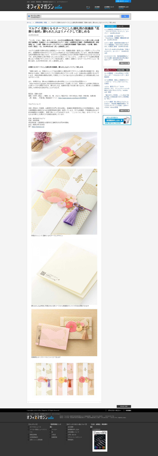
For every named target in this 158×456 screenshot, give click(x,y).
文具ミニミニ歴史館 (36, 440)
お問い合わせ (72, 434)
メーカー (54, 429)
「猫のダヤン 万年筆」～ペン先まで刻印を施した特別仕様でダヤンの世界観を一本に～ (116, 97)
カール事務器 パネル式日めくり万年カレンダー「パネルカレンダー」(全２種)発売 (116, 75)
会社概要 (97, 7)
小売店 (53, 434)
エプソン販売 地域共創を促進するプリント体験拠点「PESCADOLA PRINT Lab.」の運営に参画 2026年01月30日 (116, 44)
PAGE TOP (123, 406)
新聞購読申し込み (123, 7)
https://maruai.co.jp (38, 127)
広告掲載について (109, 7)
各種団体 (54, 437)
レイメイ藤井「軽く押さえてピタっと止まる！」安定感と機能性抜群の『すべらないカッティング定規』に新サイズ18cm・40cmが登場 (116, 104)
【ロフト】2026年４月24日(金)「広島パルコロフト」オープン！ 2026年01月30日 (117, 51)
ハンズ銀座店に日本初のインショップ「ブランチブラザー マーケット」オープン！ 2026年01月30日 (116, 31)
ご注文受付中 (96, 429)
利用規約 (70, 440)
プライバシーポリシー (75, 437)
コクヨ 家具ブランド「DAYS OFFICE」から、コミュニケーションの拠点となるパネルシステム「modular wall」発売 (116, 89)
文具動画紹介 (34, 437)
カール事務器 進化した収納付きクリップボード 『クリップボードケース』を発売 (116, 81)
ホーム (88, 7)
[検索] (80, 16)
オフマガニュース (35, 427)
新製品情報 (33, 434)
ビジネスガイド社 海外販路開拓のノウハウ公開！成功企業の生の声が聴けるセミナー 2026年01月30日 (116, 58)
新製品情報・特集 (41, 22)
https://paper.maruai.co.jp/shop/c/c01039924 (72, 98)
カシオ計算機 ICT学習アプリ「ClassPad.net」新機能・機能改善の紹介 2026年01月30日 (116, 38)
